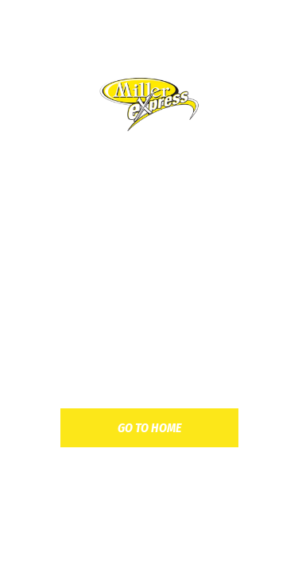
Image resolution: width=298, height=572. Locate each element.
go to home (149, 427)
